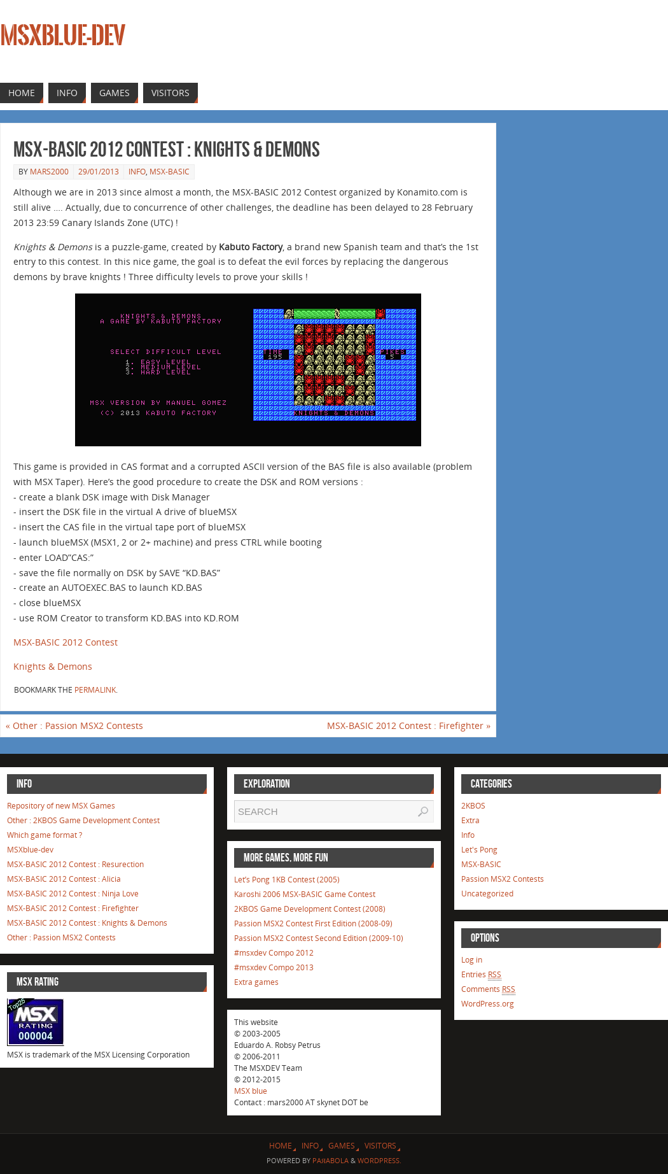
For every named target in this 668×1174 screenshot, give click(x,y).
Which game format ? (44, 835)
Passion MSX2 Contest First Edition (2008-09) (313, 923)
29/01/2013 (98, 171)
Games (341, 1145)
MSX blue (250, 1091)
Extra (470, 820)
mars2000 (49, 171)
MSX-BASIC (170, 171)
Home (280, 1145)
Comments (488, 989)
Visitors (380, 1145)
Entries (481, 974)
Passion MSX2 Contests (502, 878)
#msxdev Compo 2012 (274, 952)
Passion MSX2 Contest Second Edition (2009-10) (318, 938)
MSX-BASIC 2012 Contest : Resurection (75, 864)
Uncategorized (487, 893)
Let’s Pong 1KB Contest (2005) (287, 879)
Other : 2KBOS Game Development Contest (83, 820)
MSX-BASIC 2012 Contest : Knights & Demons (87, 922)
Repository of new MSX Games (61, 805)
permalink (95, 689)
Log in (471, 959)
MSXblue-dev (62, 35)
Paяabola (330, 1160)
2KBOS (473, 805)
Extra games (256, 982)
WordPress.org (487, 1003)
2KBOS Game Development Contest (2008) (310, 908)
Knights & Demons (52, 666)
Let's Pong (479, 849)
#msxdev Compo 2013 (274, 967)
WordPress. (379, 1160)
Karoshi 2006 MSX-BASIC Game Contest (304, 894)
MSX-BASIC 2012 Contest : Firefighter (409, 725)
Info (137, 171)
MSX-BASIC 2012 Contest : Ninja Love (73, 893)
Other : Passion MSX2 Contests (74, 725)
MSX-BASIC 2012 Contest (65, 642)
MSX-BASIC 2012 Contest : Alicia (64, 878)
